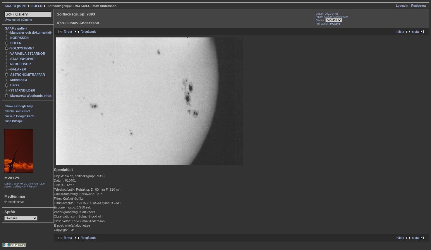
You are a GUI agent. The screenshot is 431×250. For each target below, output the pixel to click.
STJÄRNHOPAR (22, 59)
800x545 (335, 23)
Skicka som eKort (17, 111)
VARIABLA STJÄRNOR (27, 53)
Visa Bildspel (14, 121)
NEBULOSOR (20, 64)
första (68, 31)
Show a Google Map (19, 106)
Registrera (418, 5)
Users (14, 85)
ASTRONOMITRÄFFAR (27, 74)
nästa (400, 31)
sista (415, 31)
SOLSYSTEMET (22, 48)
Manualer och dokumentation (32, 32)
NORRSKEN (19, 37)
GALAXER (18, 69)
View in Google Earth (20, 116)
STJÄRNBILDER (22, 90)
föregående (89, 31)
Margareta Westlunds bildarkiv (33, 95)
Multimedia (18, 80)
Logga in (402, 5)
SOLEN (36, 6)
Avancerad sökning (18, 19)
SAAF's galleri (15, 6)
